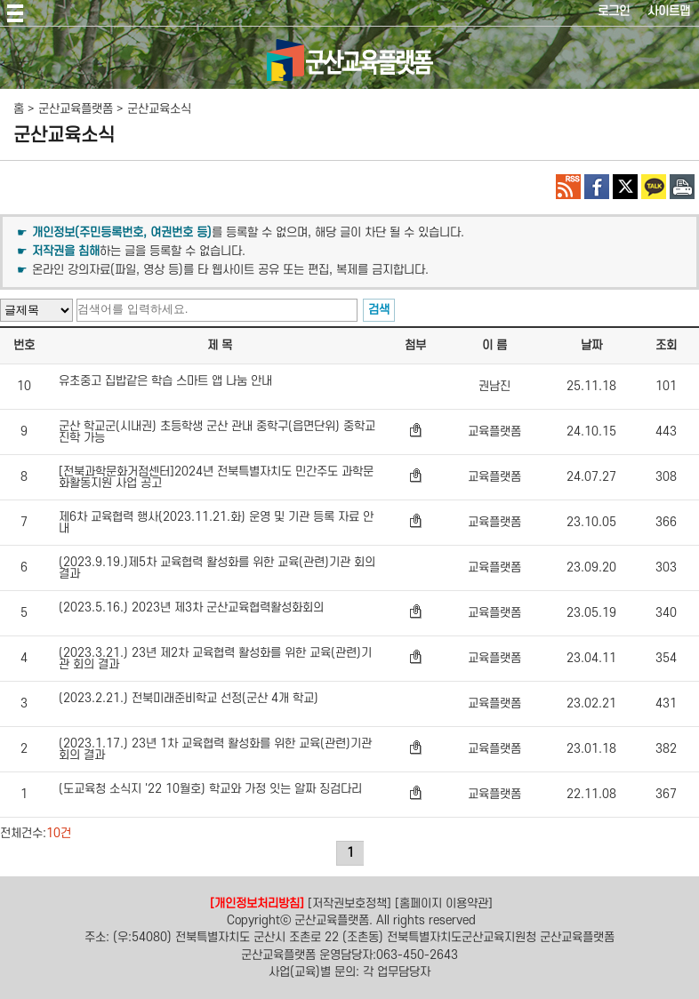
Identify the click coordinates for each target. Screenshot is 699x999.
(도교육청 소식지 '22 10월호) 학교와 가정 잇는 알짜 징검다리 (210, 789)
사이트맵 (668, 11)
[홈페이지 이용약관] (444, 902)
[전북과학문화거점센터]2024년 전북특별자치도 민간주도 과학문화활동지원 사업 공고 (216, 477)
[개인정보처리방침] (257, 902)
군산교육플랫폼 (75, 109)
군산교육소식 (159, 109)
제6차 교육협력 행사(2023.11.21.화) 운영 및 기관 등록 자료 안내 (216, 522)
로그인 (614, 11)
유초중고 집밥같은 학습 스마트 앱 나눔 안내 (165, 381)
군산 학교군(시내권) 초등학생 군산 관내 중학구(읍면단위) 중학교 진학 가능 (217, 432)
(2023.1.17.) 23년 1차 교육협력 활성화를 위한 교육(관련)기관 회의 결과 (215, 749)
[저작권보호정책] (349, 902)
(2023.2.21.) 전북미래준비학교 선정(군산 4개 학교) (188, 698)
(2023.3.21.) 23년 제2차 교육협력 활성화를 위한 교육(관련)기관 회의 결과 (215, 658)
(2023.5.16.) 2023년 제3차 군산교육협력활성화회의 (191, 608)
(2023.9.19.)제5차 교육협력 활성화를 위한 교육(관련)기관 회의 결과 (217, 567)
